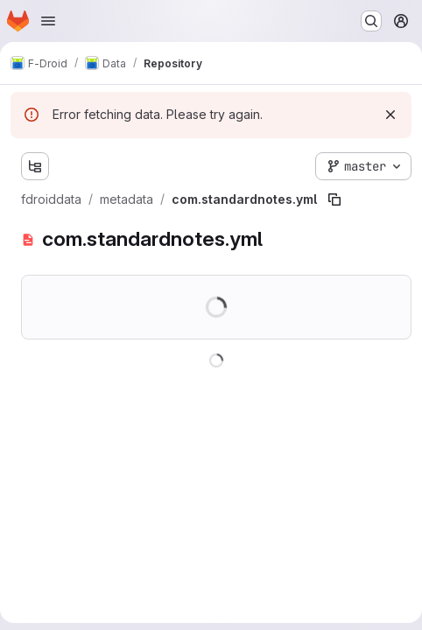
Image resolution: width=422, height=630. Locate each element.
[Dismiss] (390, 114)
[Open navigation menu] (48, 21)
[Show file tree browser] (35, 166)
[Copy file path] (334, 200)
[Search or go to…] (371, 21)
